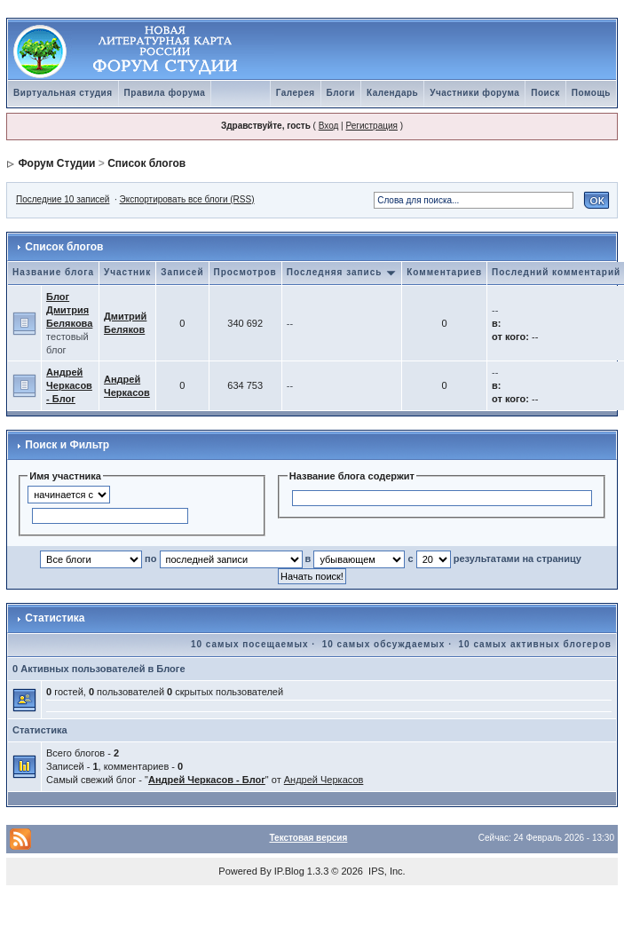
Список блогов (146, 163)
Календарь (392, 93)
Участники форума (474, 93)
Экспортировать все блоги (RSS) (187, 199)
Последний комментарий (556, 272)
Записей (182, 272)
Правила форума (165, 93)
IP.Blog (289, 871)
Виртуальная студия (63, 93)
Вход (329, 126)
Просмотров (245, 272)
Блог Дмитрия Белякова (69, 310)
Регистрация (371, 126)
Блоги (341, 93)
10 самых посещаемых (250, 644)
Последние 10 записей (62, 199)
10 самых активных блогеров (535, 644)
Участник (127, 272)
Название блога (53, 272)
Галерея (295, 93)
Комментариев (444, 272)
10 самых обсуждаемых (384, 644)
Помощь (591, 93)
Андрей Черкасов (324, 779)
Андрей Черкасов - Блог (69, 385)
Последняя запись (342, 272)
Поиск (545, 93)
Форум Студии (56, 163)
